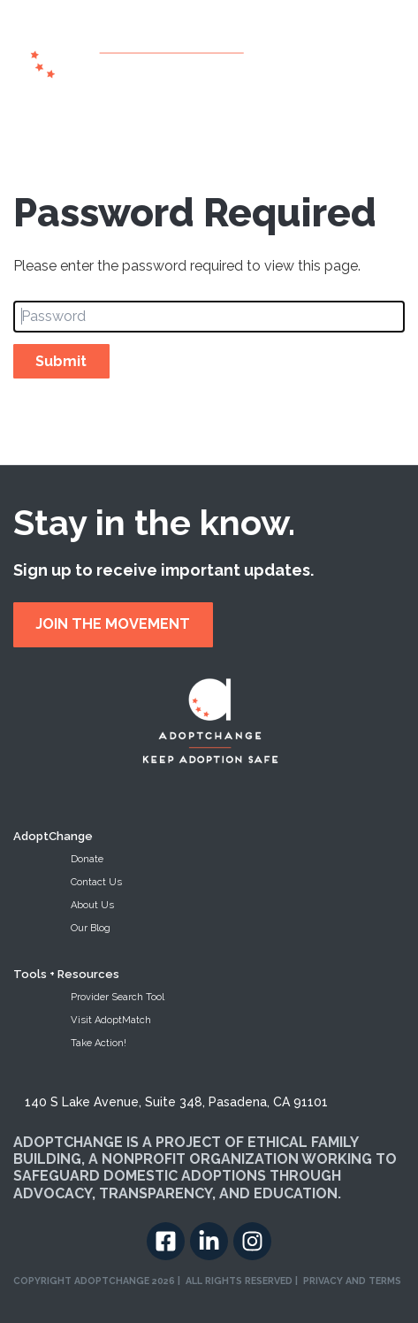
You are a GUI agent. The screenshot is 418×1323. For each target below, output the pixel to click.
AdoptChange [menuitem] (53, 836)
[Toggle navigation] (395, 57)
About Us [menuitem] (92, 905)
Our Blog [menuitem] (90, 928)
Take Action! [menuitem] (98, 1043)
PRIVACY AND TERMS (352, 1280)
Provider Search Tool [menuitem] (117, 997)
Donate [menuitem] (87, 859)
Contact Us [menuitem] (96, 882)
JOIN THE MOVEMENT (112, 624)
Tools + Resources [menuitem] (66, 974)
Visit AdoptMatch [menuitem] (111, 1020)
